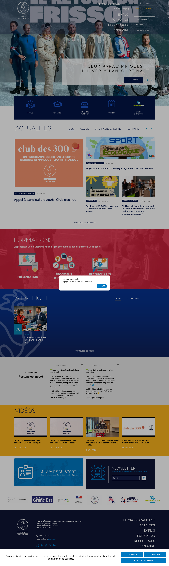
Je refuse (155, 554)
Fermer (101, 286)
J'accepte (132, 554)
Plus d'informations (143, 560)
